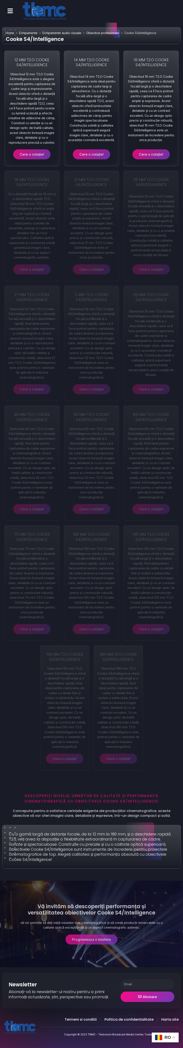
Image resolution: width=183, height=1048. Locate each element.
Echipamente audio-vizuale (61, 33)
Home (10, 33)
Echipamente (28, 33)
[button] (10, 10)
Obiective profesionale (102, 33)
